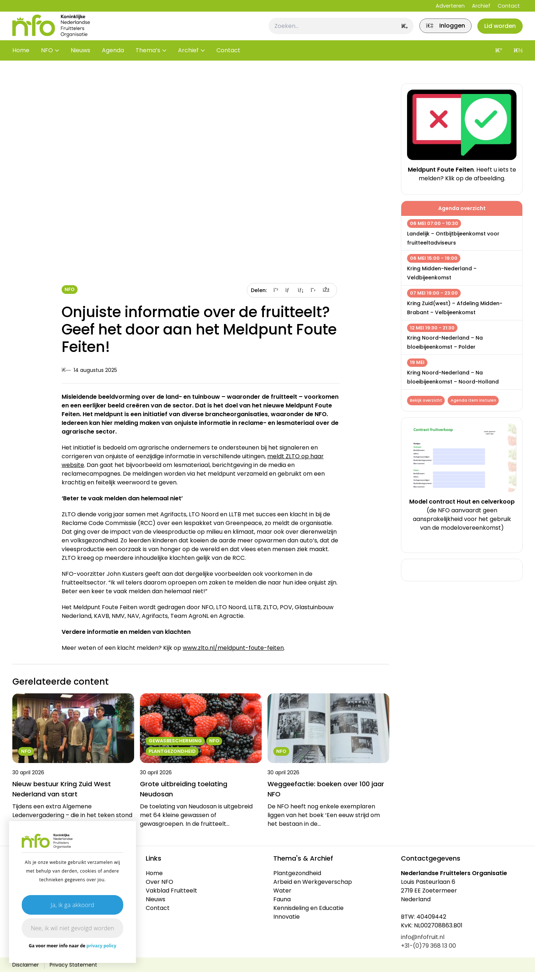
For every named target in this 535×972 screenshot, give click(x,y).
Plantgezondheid (297, 873)
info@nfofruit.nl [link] (422, 937)
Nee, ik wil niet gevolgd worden (72, 928)
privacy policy (101, 946)
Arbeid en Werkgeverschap (312, 882)
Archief (481, 5)
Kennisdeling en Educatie (308, 908)
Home (20, 61)
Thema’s (148, 61)
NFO (47, 61)
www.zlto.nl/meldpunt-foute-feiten (233, 648)
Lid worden (497, 31)
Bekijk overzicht (427, 401)
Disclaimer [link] (25, 964)
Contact (509, 5)
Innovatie (286, 916)
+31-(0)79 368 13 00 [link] (428, 946)
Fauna (282, 899)
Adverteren (450, 5)
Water (282, 890)
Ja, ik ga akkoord (72, 905)
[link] (437, 32)
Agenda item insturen (476, 401)
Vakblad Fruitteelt (171, 890)
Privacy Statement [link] (73, 964)
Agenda (113, 61)
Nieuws (80, 61)
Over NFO (159, 882)
